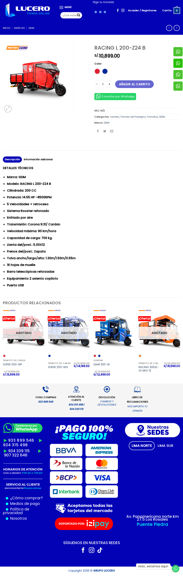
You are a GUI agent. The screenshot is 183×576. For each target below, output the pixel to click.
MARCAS (19, 28)
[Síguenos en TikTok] (100, 551)
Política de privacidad (16, 511)
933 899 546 (21, 440)
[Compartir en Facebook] (98, 131)
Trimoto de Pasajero (133, 116)
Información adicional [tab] (38, 159)
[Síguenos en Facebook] (117, 10)
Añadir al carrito (134, 84)
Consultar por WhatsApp (115, 96)
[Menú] (65, 7)
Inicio (6, 28)
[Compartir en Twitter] (105, 131)
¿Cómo (17, 498)
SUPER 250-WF (12, 364)
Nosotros (18, 518)
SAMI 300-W (101, 364)
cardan (114, 116)
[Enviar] (78, 15)
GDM (31, 28)
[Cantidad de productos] (103, 84)
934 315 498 (15, 445)
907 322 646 (15, 455)
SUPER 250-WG (58, 367)
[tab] (142, 445)
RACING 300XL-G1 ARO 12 (149, 368)
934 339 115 (19, 451)
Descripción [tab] (12, 159)
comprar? (33, 498)
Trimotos (152, 116)
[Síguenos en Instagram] (122, 10)
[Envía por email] (112, 131)
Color (97, 63)
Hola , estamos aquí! (153, 566)
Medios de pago (24, 503)
